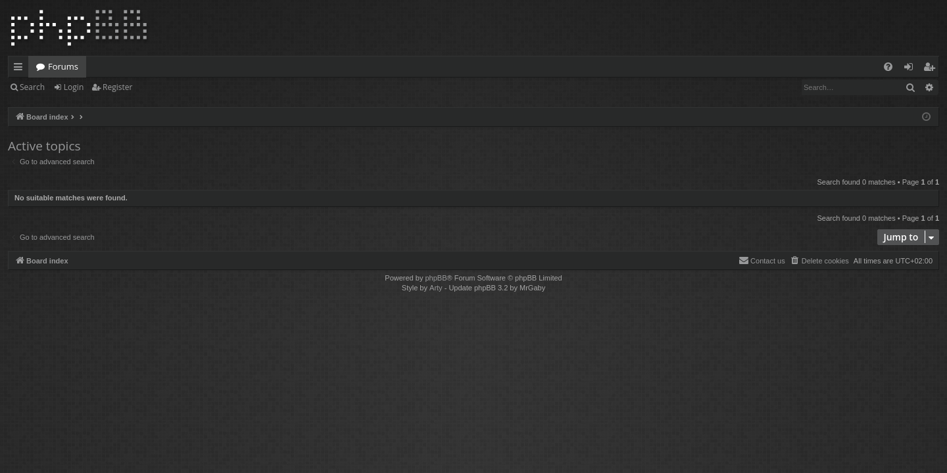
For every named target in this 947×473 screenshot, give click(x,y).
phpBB (436, 278)
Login (74, 87)
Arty (436, 288)
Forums (63, 66)
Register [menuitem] (932, 69)
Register (117, 87)
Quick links (20, 69)
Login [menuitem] (911, 69)
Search (32, 87)
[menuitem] (888, 67)
